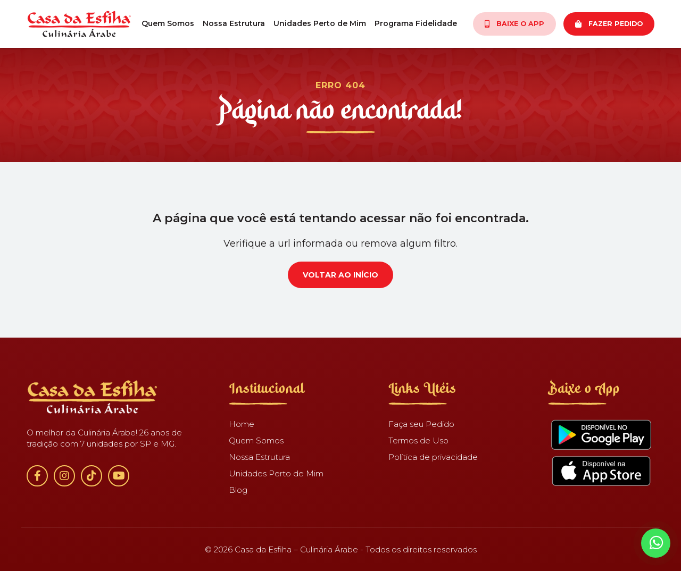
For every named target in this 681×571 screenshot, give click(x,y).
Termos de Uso (418, 440)
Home (241, 424)
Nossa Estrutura (234, 23)
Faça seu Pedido (421, 424)
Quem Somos (168, 23)
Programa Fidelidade (416, 23)
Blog (238, 490)
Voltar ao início (340, 275)
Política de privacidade (433, 457)
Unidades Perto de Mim (319, 23)
